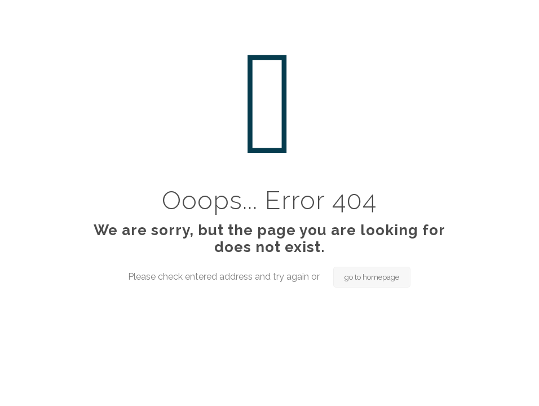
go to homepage (371, 277)
